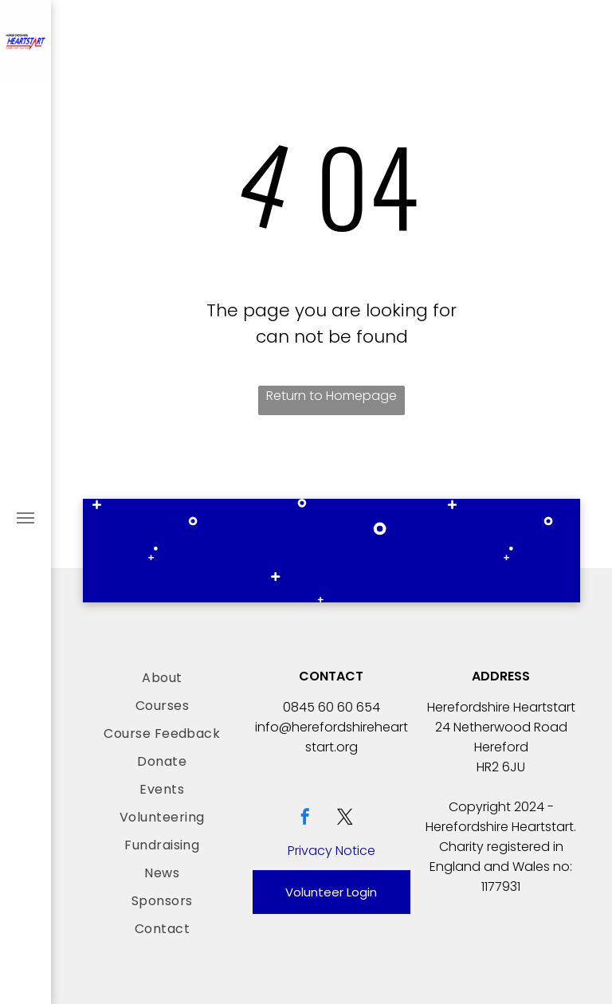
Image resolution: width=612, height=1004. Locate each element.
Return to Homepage (331, 395)
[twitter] (345, 819)
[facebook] (305, 819)
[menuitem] (162, 678)
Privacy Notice (331, 850)
